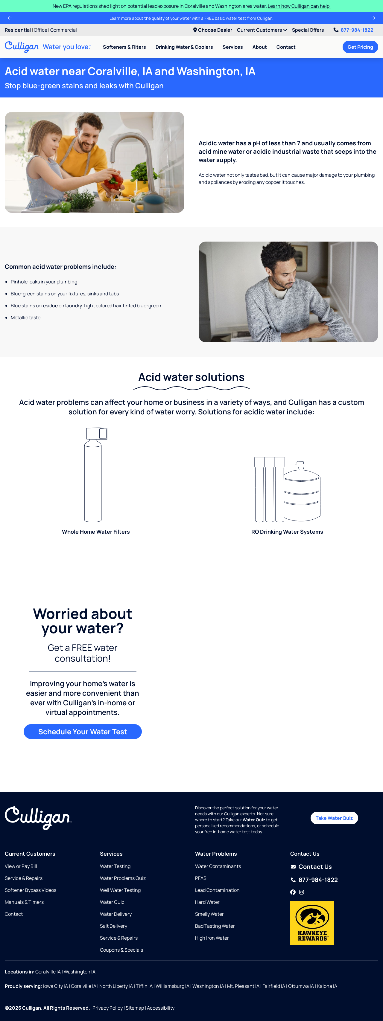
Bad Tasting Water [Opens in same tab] (215, 926)
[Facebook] (293, 892)
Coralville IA (48, 971)
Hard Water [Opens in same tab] (207, 902)
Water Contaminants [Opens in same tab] (218, 866)
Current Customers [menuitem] (262, 30)
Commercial (63, 30)
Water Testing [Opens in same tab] (115, 866)
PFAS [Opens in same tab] (200, 878)
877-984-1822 (353, 30)
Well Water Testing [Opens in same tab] (120, 890)
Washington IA (79, 971)
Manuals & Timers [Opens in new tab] (24, 902)
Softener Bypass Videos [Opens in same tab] (30, 890)
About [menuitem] (260, 47)
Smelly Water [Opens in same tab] (209, 914)
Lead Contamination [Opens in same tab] (217, 890)
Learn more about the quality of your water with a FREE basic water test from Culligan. (191, 18)
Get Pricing (360, 47)
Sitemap (135, 1008)
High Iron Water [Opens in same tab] (212, 938)
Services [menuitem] (233, 47)
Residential (18, 30)
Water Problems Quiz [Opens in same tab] (123, 878)
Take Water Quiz (334, 818)
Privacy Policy (107, 1008)
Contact (286, 47)
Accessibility (160, 1008)
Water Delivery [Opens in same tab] (116, 914)
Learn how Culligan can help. (299, 6)
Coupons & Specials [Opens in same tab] (121, 950)
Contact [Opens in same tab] (14, 914)
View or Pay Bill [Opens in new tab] (21, 866)
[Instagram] (301, 892)
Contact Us (315, 867)
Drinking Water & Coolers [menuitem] (184, 47)
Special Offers (308, 30)
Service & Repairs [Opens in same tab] (23, 878)
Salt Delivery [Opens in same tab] (113, 926)
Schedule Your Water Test (82, 731)
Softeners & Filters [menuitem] (124, 47)
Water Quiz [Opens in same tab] (112, 902)
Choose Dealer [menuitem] (212, 30)
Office (40, 30)
